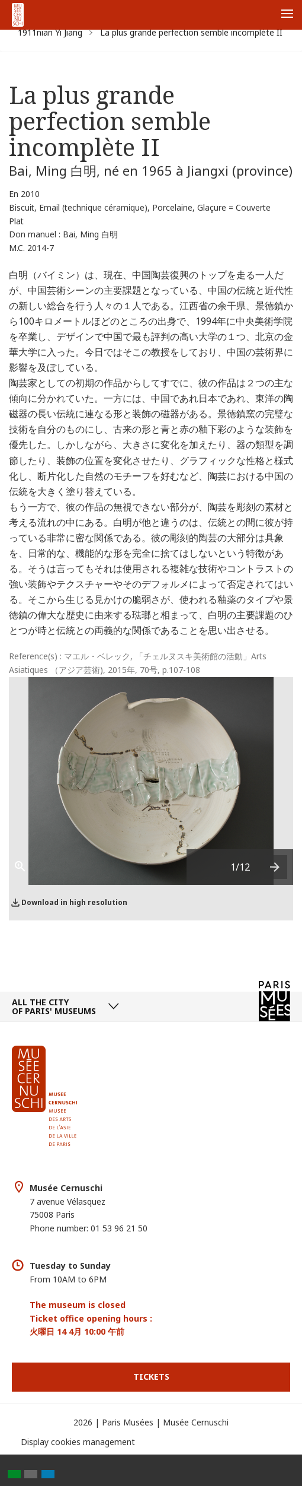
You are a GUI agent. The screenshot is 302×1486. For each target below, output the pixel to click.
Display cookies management (78, 1441)
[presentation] (275, 867)
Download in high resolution (74, 902)
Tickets (151, 1376)
